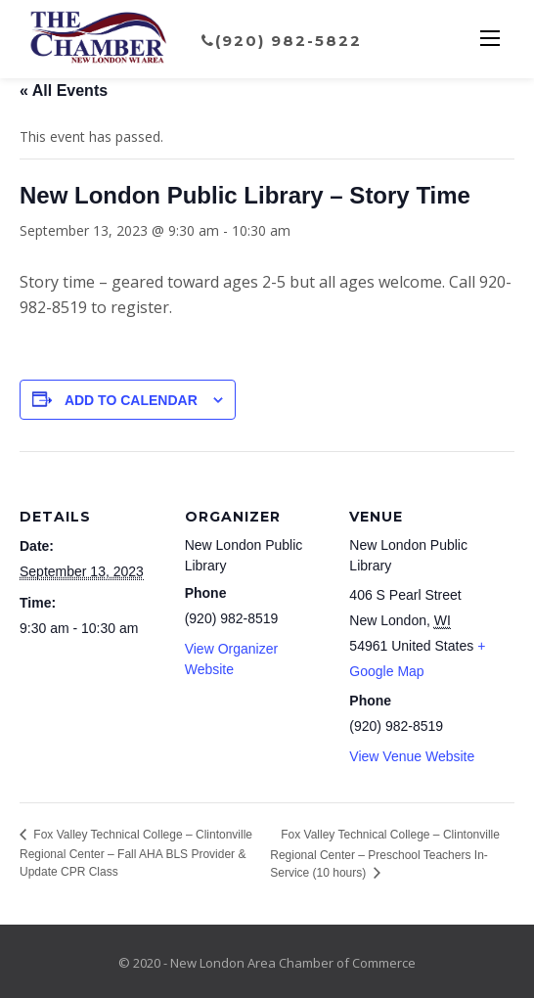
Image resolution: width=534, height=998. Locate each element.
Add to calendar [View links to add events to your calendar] (131, 400)
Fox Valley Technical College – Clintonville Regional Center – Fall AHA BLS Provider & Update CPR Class (136, 853)
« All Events (64, 90)
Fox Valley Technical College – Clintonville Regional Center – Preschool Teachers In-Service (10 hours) (385, 854)
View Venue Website (411, 756)
